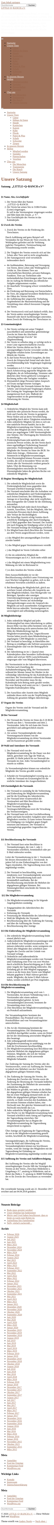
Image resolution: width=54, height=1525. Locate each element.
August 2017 (13, 1397)
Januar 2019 (12, 1356)
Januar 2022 (12, 1283)
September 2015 (14, 1447)
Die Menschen (19, 95)
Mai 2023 (11, 1260)
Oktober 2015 (13, 1444)
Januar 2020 (12, 1327)
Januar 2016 (12, 1439)
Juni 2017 (11, 1403)
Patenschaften (19, 87)
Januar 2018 (12, 1384)
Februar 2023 (13, 1268)
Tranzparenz (18, 97)
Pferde (16, 64)
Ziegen (16, 74)
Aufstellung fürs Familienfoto (20, 1220)
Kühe (15, 61)
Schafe (16, 69)
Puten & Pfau (19, 66)
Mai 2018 (11, 1374)
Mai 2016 (11, 1431)
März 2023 (12, 1265)
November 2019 (14, 1333)
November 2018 (14, 1361)
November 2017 (14, 1390)
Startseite (11, 43)
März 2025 (12, 1244)
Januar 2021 (12, 1304)
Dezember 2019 (14, 1330)
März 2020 (12, 1325)
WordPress (14, 1516)
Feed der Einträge (15, 1463)
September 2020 (14, 1314)
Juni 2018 (11, 1371)
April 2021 (12, 1299)
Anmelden (12, 1460)
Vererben (17, 89)
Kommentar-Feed (15, 1466)
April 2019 (12, 1348)
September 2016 (14, 1423)
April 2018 (12, 1377)
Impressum (12, 1482)
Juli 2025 (11, 1239)
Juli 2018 (11, 1369)
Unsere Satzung (20, 102)
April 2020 (12, 1322)
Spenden (17, 84)
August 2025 (13, 1237)
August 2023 (13, 1257)
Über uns (11, 92)
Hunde (16, 53)
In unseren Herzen (15, 76)
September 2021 (14, 1294)
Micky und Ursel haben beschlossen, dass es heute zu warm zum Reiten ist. (27, 1216)
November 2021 (14, 1289)
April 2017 (12, 1408)
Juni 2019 (11, 1343)
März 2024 (12, 1252)
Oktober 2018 (13, 1364)
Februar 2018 (13, 1382)
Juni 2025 (11, 1242)
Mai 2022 (11, 1273)
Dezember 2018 (14, 1359)
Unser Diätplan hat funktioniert (21, 1212)
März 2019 (12, 1351)
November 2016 (14, 1421)
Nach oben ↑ (41, 1521)
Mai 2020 (11, 1320)
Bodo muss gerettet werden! (20, 1210)
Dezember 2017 (14, 1387)
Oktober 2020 (13, 1312)
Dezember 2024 (14, 1247)
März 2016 (12, 1434)
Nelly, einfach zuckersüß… (19, 1223)
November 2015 (14, 1441)
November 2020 (14, 1309)
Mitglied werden (20, 82)
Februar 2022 (13, 1281)
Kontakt (10, 1479)
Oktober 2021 (13, 1291)
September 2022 (14, 1270)
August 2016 (13, 1426)
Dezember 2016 (14, 1418)
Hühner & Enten (20, 51)
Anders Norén (25, 1521)
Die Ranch (17, 100)
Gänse (15, 48)
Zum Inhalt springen (10, 2)
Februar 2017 (13, 1413)
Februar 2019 (13, 1353)
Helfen (10, 79)
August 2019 (13, 1338)
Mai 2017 (11, 1405)
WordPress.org (13, 1468)
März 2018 (12, 1379)
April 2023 (12, 1263)
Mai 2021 (11, 1296)
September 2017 (14, 1395)
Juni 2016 (11, 1429)
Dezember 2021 (14, 1286)
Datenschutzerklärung (17, 1485)
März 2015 (12, 1449)
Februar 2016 (13, 1436)
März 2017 (12, 1410)
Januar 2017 (12, 1416)
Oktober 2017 (13, 1392)
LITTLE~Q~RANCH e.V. (13, 8)
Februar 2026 (13, 1234)
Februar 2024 (13, 1255)
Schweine (17, 71)
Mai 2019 (11, 1346)
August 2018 (13, 1366)
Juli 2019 (11, 1340)
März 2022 (12, 1278)
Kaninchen (18, 56)
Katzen (16, 58)
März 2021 (12, 1301)
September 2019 (14, 1335)
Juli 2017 (11, 1400)
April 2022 (12, 1276)
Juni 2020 (11, 1317)
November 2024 (14, 1250)
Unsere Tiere (13, 45)
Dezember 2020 (14, 1307)
